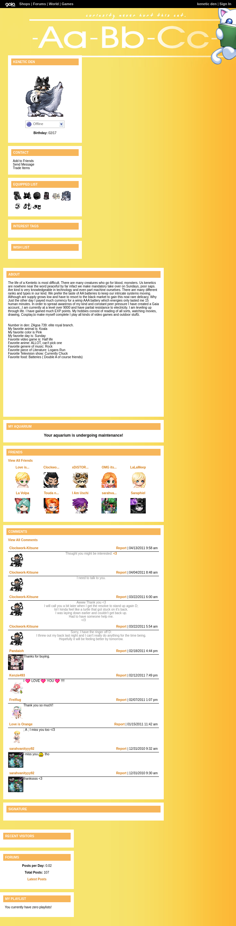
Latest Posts (36, 879)
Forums (39, 4)
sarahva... (109, 493)
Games (68, 4)
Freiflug (15, 700)
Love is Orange (20, 724)
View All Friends (20, 460)
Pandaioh (16, 651)
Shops (24, 4)
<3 (115, 553)
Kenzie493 (17, 675)
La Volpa (22, 493)
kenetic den (207, 4)
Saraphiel (138, 493)
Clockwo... (51, 467)
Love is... (23, 467)
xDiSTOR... (80, 467)
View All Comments (23, 540)
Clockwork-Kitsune (24, 548)
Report (121, 548)
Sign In (226, 4)
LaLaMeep (138, 467)
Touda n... (51, 493)
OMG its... (109, 467)
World (54, 4)
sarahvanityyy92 (21, 748)
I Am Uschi (80, 493)
